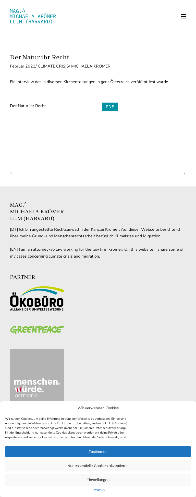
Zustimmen (98, 451)
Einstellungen (98, 480)
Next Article (183, 173)
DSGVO (99, 490)
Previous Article (12, 173)
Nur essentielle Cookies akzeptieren (97, 465)
